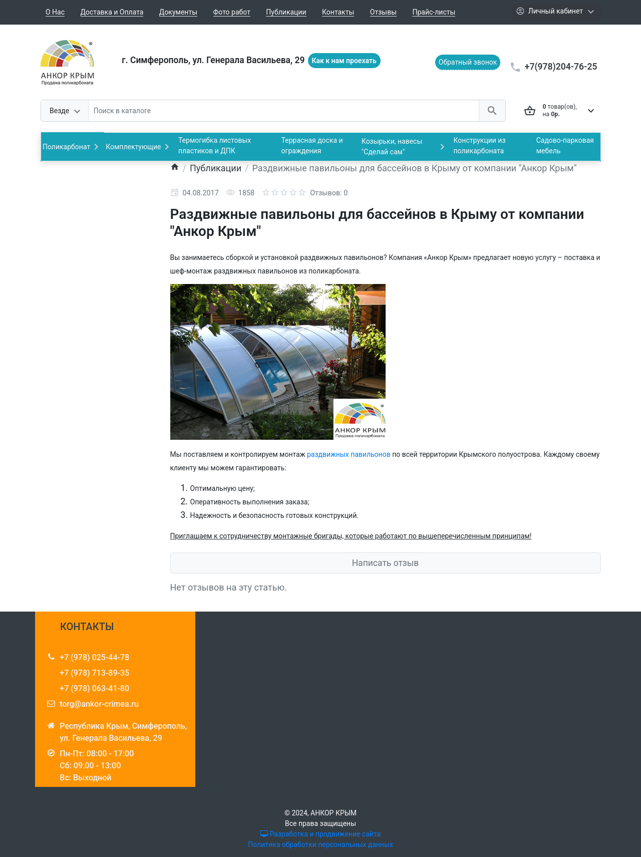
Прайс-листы (433, 12)
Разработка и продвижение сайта (320, 834)
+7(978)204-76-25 (561, 67)
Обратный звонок (468, 62)
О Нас (55, 12)
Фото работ (231, 12)
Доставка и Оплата (112, 12)
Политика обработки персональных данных (320, 844)
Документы (178, 12)
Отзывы (383, 12)
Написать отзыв (385, 563)
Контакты (338, 12)
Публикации (286, 12)
